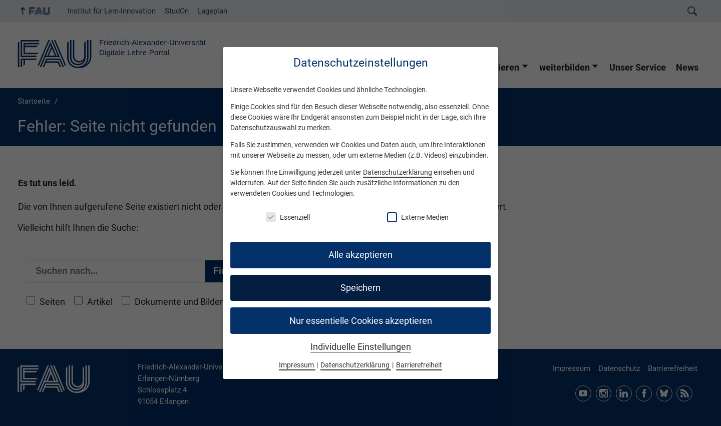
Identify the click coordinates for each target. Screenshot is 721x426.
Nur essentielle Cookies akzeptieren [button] (360, 321)
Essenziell (288, 217)
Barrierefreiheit (419, 365)
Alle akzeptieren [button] (360, 255)
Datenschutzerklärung (397, 172)
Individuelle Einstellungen (360, 347)
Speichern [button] (360, 288)
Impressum (297, 365)
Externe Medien (418, 217)
